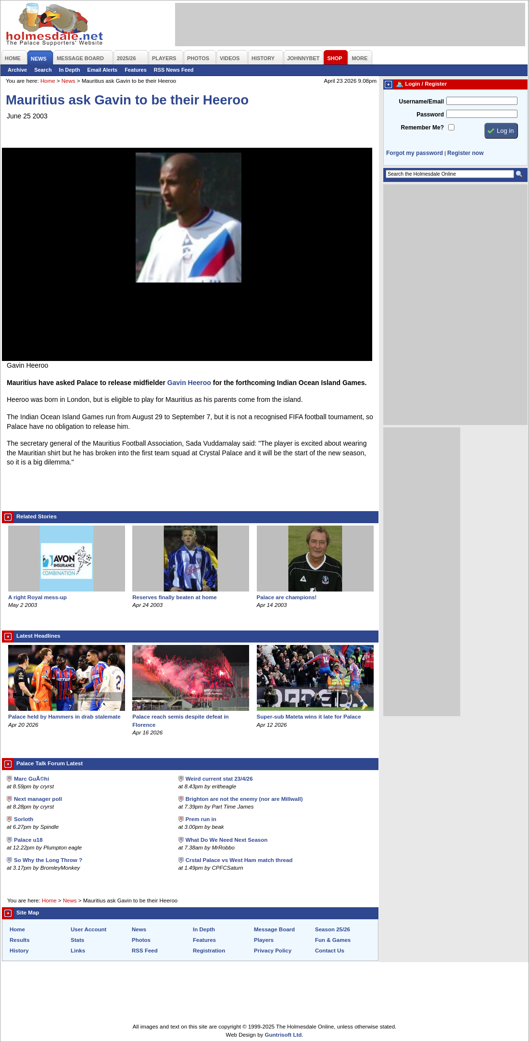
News (69, 81)
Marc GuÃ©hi (31, 779)
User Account (88, 929)
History (19, 950)
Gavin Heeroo (189, 382)
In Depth (69, 70)
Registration (209, 950)
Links (78, 950)
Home (47, 81)
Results (20, 940)
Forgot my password (414, 153)
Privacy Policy (272, 950)
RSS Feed (145, 950)
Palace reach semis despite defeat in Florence (190, 716)
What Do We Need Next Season (227, 840)
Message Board (274, 929)
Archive (17, 70)
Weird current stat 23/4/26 (219, 779)
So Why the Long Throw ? (48, 860)
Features (136, 70)
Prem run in (201, 819)
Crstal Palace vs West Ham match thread (239, 860)
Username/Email (421, 101)
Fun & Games (333, 940)
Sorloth (23, 819)
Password (430, 114)
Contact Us (329, 950)
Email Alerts (102, 70)
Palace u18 (28, 840)
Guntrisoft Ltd (283, 1035)
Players (264, 940)
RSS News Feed (174, 70)
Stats (77, 940)
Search (42, 70)
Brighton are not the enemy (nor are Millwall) (244, 799)
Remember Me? (422, 127)
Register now (465, 153)
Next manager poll (38, 799)
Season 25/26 (332, 929)
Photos (141, 940)
